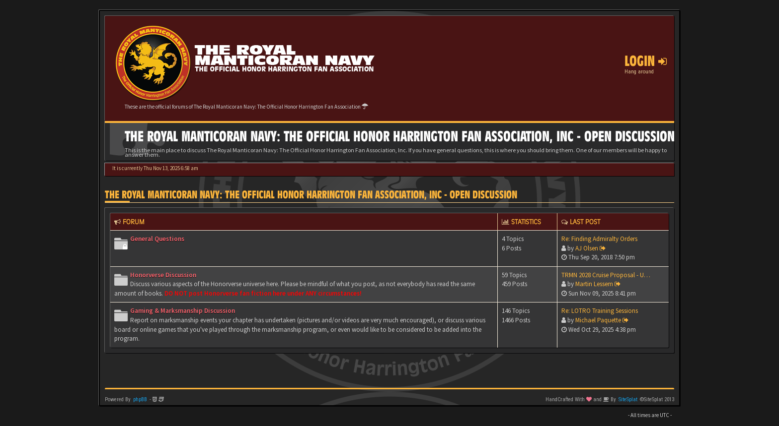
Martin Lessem (594, 284)
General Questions (157, 239)
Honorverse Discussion (163, 275)
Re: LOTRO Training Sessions (599, 310)
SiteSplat (628, 399)
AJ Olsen (586, 248)
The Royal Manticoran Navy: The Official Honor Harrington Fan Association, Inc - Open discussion (311, 194)
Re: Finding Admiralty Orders (599, 239)
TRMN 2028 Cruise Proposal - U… (605, 275)
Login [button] (645, 61)
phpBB (140, 399)
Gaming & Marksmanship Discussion (182, 310)
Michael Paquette (598, 320)
